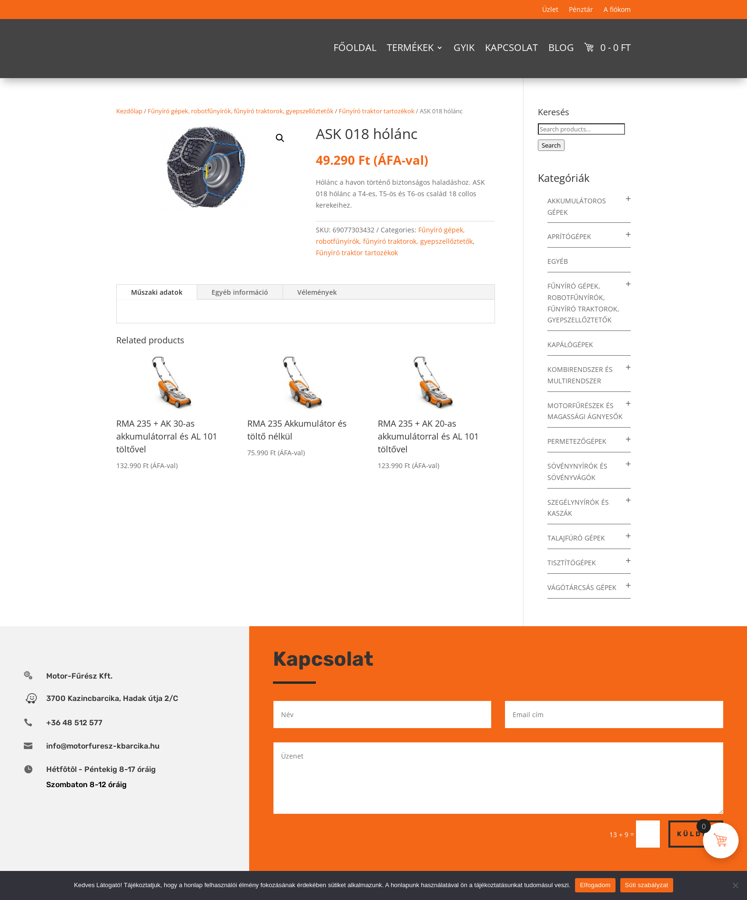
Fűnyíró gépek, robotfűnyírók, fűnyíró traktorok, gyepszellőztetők (240, 127)
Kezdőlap (129, 127)
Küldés (696, 851)
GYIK (464, 47)
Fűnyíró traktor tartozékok (376, 127)
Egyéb (557, 277)
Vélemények (317, 308)
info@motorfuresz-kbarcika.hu (103, 762)
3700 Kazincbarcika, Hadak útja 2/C (112, 715)
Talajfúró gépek (576, 554)
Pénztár (581, 10)
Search (551, 162)
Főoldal (354, 47)
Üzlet (550, 10)
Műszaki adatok (156, 308)
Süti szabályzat (646, 885)
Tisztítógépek (571, 579)
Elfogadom (595, 885)
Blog (561, 47)
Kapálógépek (570, 361)
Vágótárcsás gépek (581, 604)
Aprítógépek (569, 253)
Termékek (410, 47)
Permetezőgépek (576, 457)
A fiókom (617, 10)
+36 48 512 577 (74, 739)
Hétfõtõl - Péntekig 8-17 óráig (101, 785)
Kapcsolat (511, 47)
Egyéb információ (240, 308)
